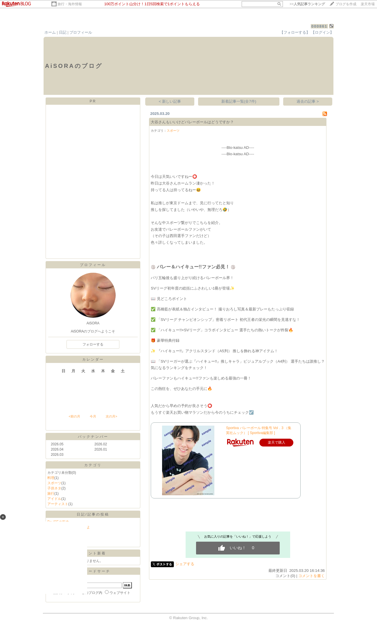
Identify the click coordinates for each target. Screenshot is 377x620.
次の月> (111, 416)
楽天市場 (368, 4)
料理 (50, 478)
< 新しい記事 (170, 101)
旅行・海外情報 (70, 4)
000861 (319, 26)
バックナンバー (93, 437)
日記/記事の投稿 (93, 514)
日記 (63, 32)
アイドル (54, 499)
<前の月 (74, 416)
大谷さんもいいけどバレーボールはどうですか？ (192, 122)
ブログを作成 (345, 4)
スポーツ (54, 483)
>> (307, 4)
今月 (93, 416)
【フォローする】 (295, 32)
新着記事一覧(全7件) (238, 101)
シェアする (184, 564)
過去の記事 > (308, 101)
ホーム (50, 32)
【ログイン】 (322, 32)
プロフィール (80, 32)
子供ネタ (54, 488)
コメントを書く (311, 576)
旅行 (50, 493)
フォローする (92, 344)
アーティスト (57, 504)
